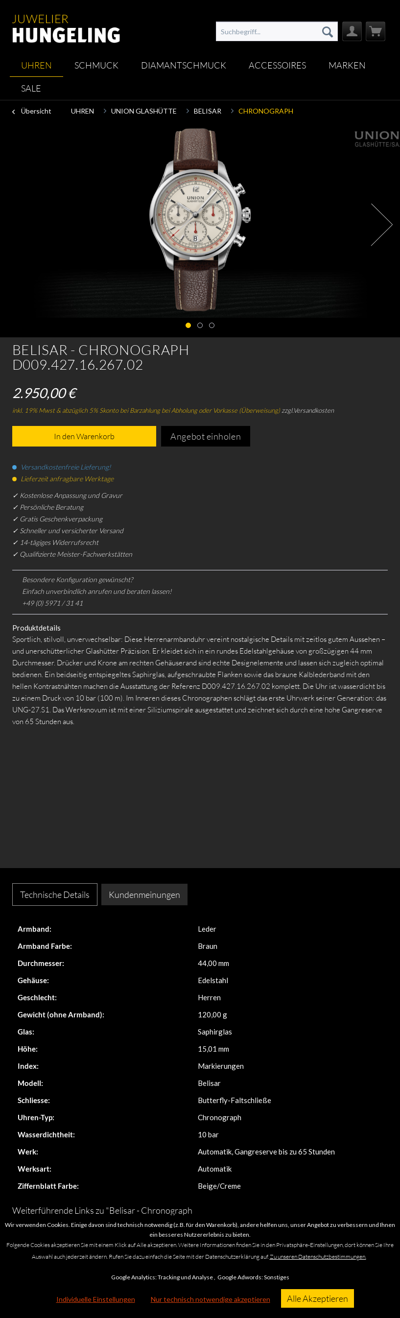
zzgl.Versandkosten (308, 410)
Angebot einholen (205, 436)
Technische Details (55, 894)
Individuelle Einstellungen (95, 1299)
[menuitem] (277, 31)
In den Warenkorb (84, 436)
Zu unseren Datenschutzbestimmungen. (318, 1256)
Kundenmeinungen (144, 894)
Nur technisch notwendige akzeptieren (210, 1299)
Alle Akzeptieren (317, 1298)
